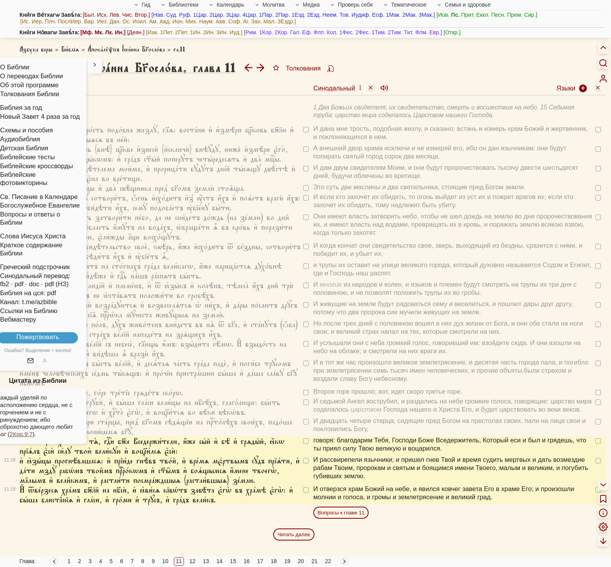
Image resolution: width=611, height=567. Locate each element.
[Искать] (603, 62)
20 (301, 561)
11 (179, 561)
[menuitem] (603, 78)
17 (260, 561)
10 (165, 561)
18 (274, 561)
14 (220, 561)
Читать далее (293, 534)
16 (247, 561)
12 (192, 561)
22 (328, 561)
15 (233, 561)
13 (206, 561)
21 (314, 561)
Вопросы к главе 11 (341, 513)
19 (287, 561)
